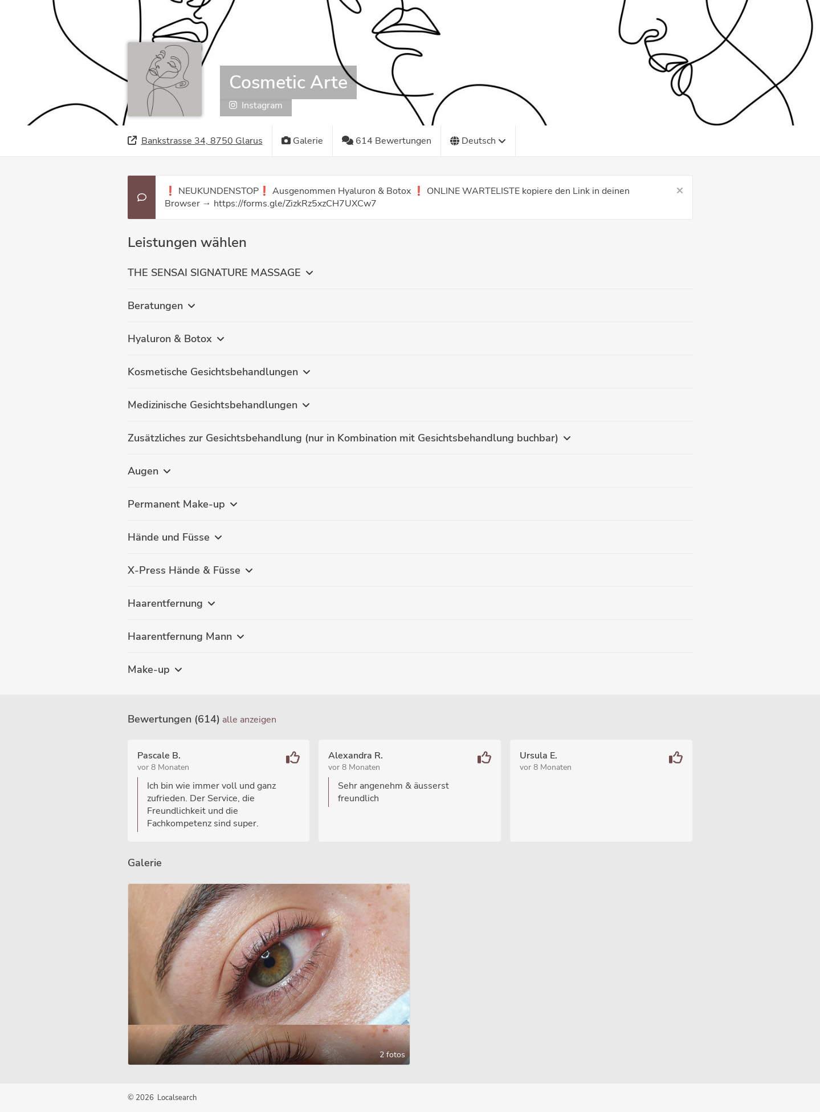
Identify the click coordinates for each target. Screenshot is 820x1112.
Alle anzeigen (249, 719)
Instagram (256, 105)
